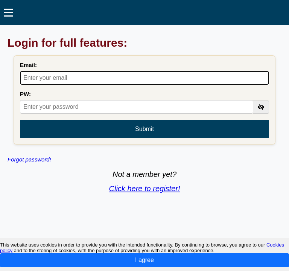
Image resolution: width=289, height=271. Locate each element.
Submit (144, 129)
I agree (144, 260)
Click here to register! (144, 188)
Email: (28, 65)
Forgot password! (29, 159)
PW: (25, 94)
